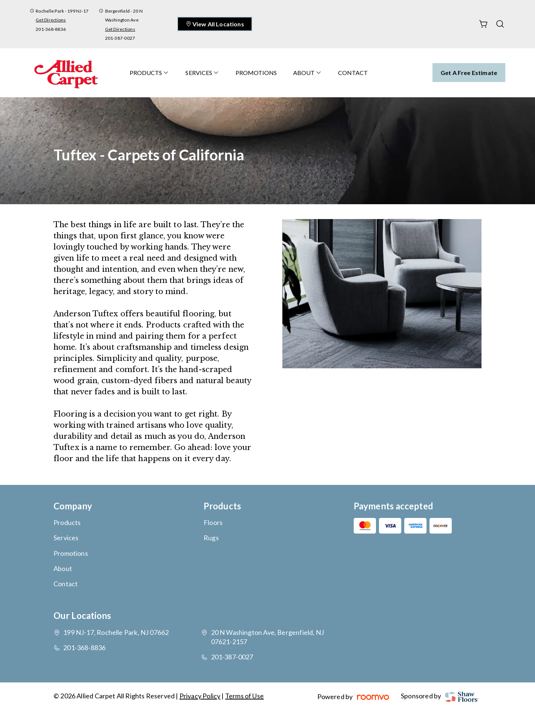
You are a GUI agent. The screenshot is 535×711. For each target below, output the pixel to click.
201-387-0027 (120, 38)
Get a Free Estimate (469, 72)
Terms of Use (244, 696)
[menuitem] (149, 72)
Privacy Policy (200, 696)
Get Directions (51, 20)
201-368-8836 (51, 29)
